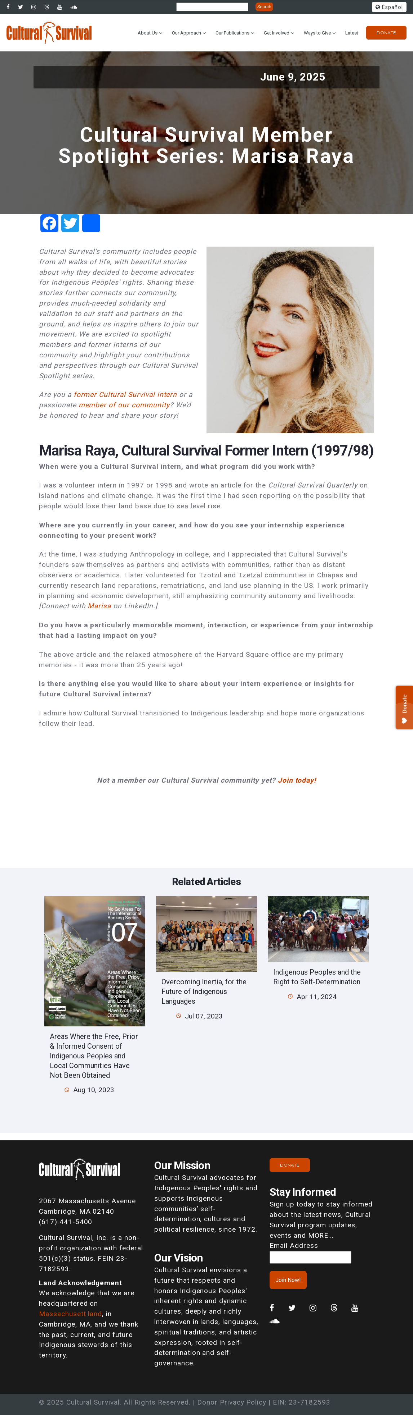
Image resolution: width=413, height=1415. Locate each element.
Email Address (294, 1245)
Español (389, 7)
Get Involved (276, 33)
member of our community (124, 405)
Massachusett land (70, 1314)
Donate (386, 32)
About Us (147, 33)
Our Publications (232, 33)
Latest (351, 33)
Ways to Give (317, 33)
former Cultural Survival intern (125, 394)
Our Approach (186, 33)
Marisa (99, 606)
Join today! (297, 780)
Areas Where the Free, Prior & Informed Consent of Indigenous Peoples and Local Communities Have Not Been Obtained (94, 1056)
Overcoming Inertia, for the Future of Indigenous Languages (204, 991)
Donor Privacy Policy (231, 1402)
